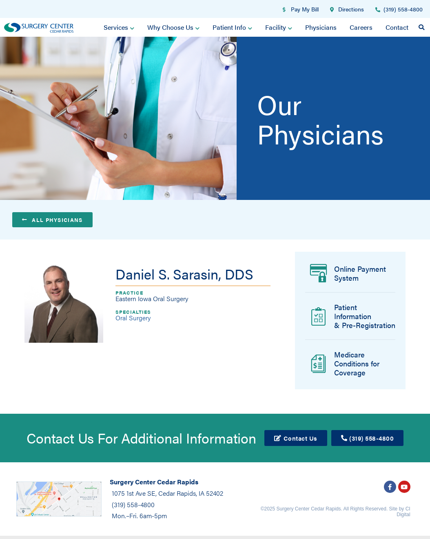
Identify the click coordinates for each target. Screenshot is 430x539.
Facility (278, 27)
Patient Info (232, 27)
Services (119, 27)
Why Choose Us (174, 27)
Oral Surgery (133, 317)
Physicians (321, 27)
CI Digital (403, 511)
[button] (421, 27)
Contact (397, 27)
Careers (361, 27)
